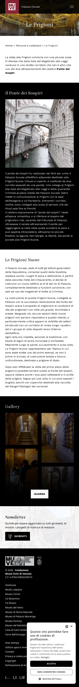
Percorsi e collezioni (28, 45)
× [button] (71, 626)
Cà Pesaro (10, 602)
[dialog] (51, 653)
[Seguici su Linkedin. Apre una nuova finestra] (22, 677)
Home (9, 45)
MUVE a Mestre (13, 589)
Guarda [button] (39, 493)
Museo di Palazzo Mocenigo (20, 616)
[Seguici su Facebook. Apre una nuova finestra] (15, 677)
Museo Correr (12, 594)
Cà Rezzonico (12, 598)
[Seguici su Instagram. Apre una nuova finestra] (7, 677)
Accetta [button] (51, 663)
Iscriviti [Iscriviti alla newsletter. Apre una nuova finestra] (17, 536)
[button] (72, 7)
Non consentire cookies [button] (51, 672)
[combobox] (66, 626)
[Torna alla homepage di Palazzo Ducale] (22, 7)
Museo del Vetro (14, 607)
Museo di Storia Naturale (19, 612)
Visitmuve (10, 585)
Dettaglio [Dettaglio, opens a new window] (45, 657)
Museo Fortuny (13, 621)
